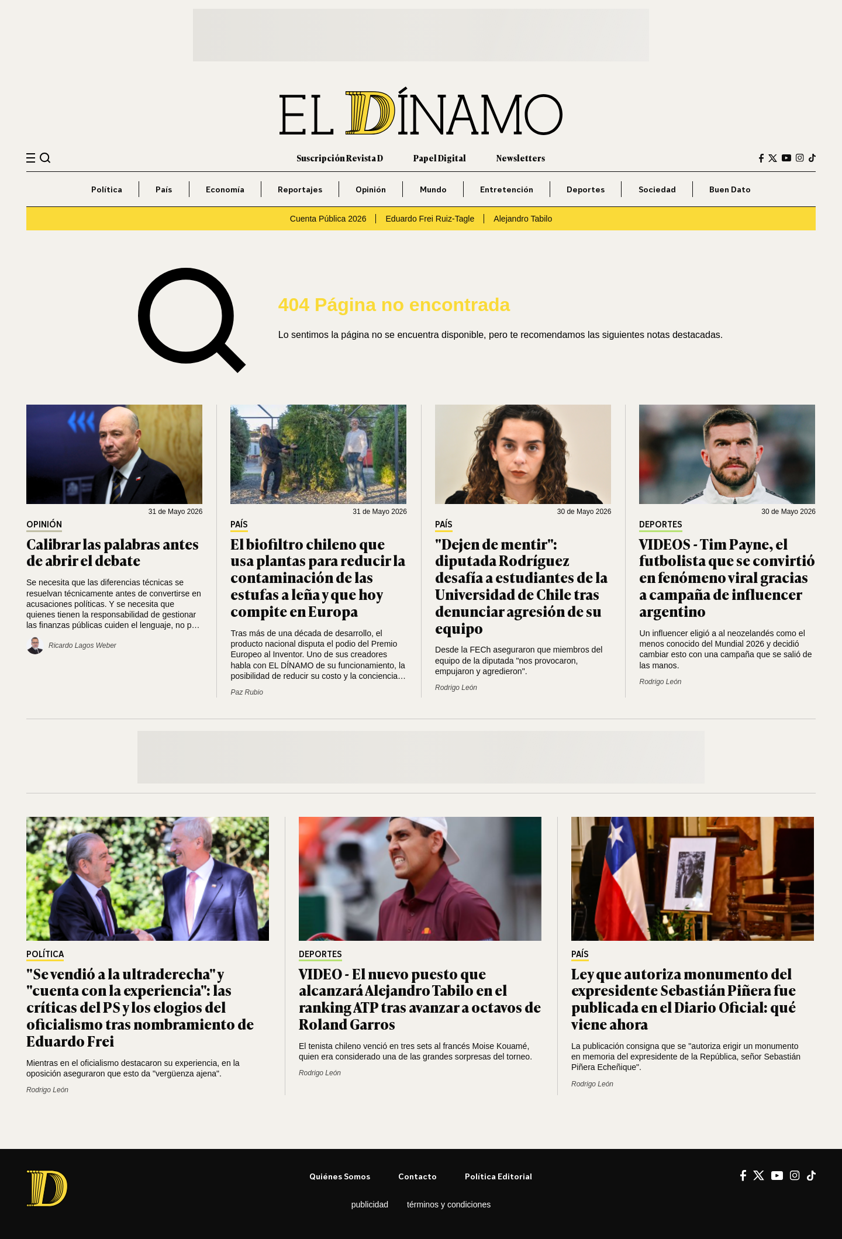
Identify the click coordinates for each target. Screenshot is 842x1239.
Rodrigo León (456, 688)
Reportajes (300, 189)
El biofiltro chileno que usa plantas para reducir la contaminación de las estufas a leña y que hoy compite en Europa (317, 577)
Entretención (506, 189)
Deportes (586, 189)
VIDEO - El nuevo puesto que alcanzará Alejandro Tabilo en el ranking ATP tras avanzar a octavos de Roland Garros (420, 998)
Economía (225, 189)
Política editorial (498, 1176)
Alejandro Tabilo (523, 218)
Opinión (371, 189)
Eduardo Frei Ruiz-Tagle (429, 218)
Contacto (417, 1176)
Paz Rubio (246, 692)
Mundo (433, 189)
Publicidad (369, 1204)
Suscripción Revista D (339, 157)
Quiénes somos (339, 1176)
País (164, 189)
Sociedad (657, 189)
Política (106, 189)
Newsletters (520, 157)
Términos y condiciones (449, 1204)
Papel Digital (439, 157)
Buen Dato (730, 189)
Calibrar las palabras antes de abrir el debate (112, 552)
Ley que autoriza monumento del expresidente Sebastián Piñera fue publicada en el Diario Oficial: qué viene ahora (683, 998)
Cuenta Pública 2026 (328, 218)
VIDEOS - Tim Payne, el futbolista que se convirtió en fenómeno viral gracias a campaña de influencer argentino (727, 577)
